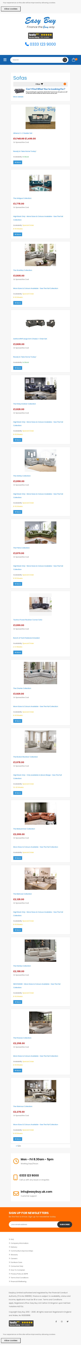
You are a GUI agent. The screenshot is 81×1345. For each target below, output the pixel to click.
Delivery (14, 1247)
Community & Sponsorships (22, 1251)
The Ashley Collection (22, 476)
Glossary (14, 1255)
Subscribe (65, 1224)
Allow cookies (10, 8)
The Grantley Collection (22, 270)
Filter (51, 84)
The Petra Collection (21, 548)
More (18, 162)
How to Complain (18, 1270)
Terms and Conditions (19, 1277)
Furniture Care (16, 1262)
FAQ (12, 1239)
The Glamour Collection (22, 1106)
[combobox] (39, 60)
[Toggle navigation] (5, 60)
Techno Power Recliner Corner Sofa (27, 620)
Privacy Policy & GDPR (19, 1274)
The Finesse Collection (22, 1038)
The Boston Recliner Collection (25, 757)
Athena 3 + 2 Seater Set (22, 133)
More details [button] (18, 97)
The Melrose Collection (22, 894)
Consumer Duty (17, 1266)
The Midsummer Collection (24, 829)
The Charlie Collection (22, 688)
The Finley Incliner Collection (24, 404)
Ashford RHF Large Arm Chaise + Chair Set (30, 339)
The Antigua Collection (22, 198)
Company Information (19, 1243)
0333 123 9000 (40, 44)
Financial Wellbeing (18, 1281)
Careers (14, 1258)
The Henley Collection (22, 966)
